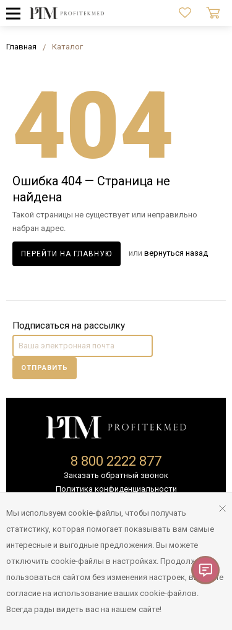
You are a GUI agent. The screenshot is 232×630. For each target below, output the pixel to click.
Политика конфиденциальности (116, 489)
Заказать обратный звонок (116, 475)
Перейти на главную (66, 254)
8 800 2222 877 (116, 461)
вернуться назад (176, 253)
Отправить (44, 368)
